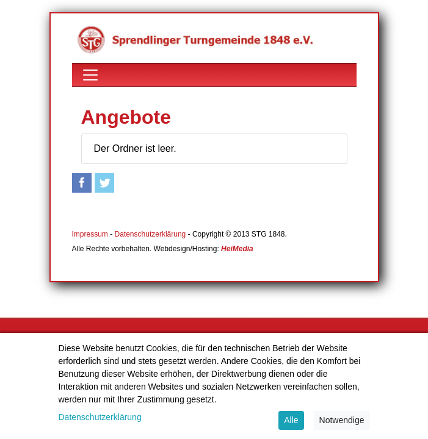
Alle (291, 420)
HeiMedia (237, 248)
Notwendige (342, 420)
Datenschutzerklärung (150, 234)
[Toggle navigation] (90, 75)
